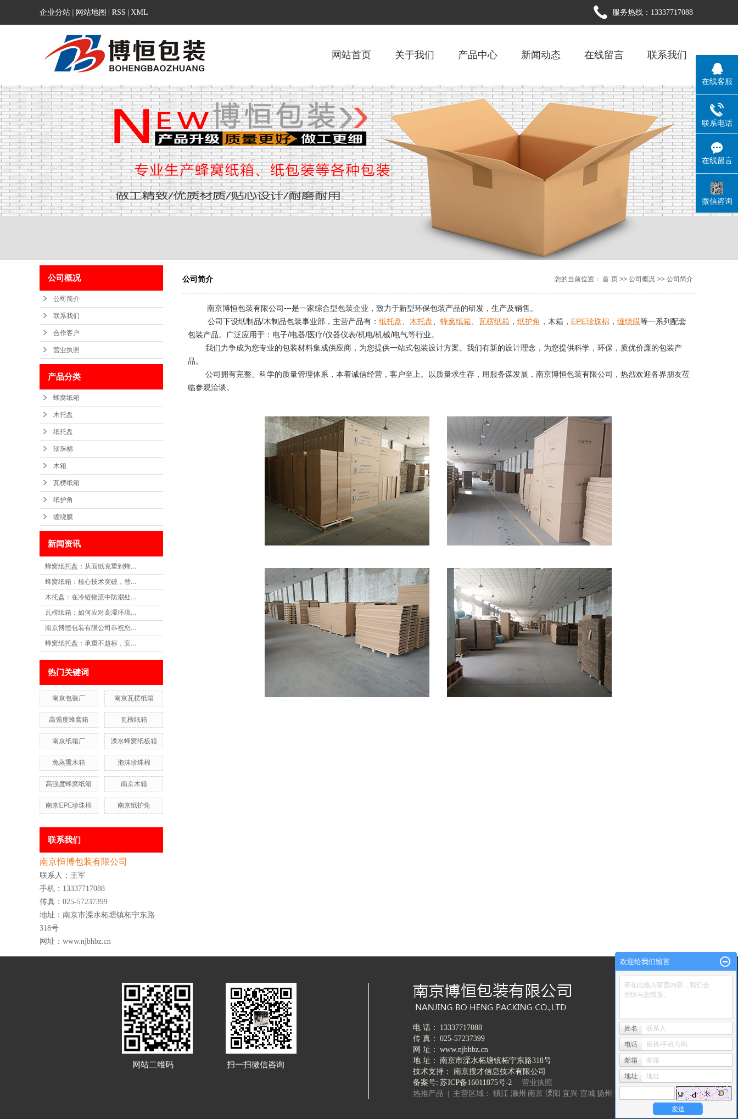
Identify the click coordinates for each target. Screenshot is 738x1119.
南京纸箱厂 (68, 741)
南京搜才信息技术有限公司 (500, 1071)
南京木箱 (134, 784)
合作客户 (66, 333)
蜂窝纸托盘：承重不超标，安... (90, 643)
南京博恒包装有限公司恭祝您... (90, 628)
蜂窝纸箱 (66, 398)
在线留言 (604, 54)
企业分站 (55, 12)
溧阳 (553, 1093)
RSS (119, 12)
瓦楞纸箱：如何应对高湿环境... (90, 612)
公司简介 (66, 299)
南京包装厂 (68, 698)
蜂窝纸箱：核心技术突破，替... (90, 582)
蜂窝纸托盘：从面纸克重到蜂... (90, 566)
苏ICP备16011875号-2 (476, 1082)
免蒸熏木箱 (68, 762)
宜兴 (570, 1093)
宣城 (587, 1093)
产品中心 (477, 54)
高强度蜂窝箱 (68, 719)
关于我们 (414, 54)
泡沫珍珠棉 (134, 762)
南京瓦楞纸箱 (134, 698)
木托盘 (63, 415)
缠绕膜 (63, 517)
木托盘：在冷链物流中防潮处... (90, 597)
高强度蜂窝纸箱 (69, 784)
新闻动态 (541, 54)
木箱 (59, 466)
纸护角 (63, 500)
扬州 (604, 1093)
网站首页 (351, 54)
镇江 (500, 1093)
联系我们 (667, 54)
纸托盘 (63, 432)
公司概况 (642, 279)
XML (139, 12)
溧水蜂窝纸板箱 (134, 741)
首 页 (609, 279)
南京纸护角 (134, 805)
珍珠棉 (63, 449)
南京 (535, 1093)
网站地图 (91, 12)
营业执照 (66, 350)
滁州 (518, 1093)
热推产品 (428, 1093)
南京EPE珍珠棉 (69, 805)
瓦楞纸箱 (66, 483)
